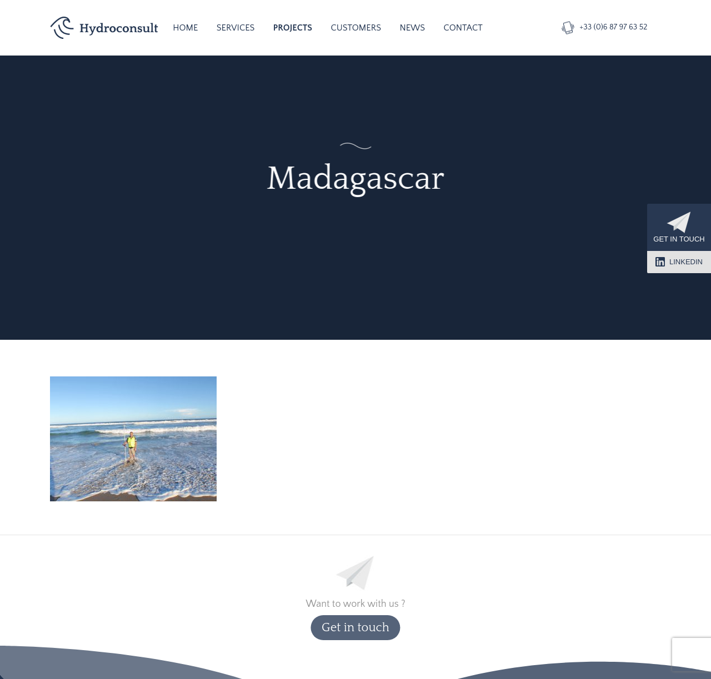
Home (185, 28)
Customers (356, 28)
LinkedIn (679, 261)
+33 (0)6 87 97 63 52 (613, 27)
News (412, 28)
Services (236, 28)
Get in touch (678, 227)
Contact (463, 28)
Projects (292, 28)
